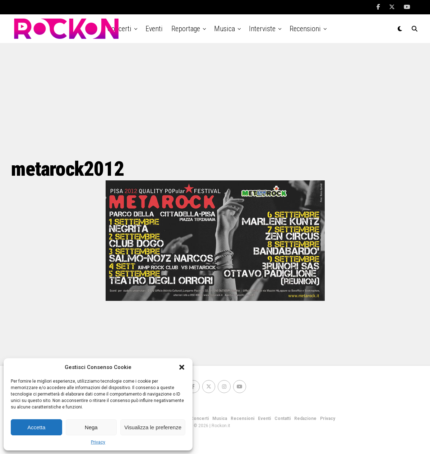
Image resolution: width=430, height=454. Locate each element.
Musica (224, 28)
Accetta (36, 427)
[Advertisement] (215, 100)
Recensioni (305, 28)
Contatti (282, 418)
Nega (91, 427)
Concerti (199, 418)
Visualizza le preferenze (152, 427)
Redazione (305, 418)
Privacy (98, 442)
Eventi (154, 28)
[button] (181, 367)
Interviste (262, 28)
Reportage (185, 28)
